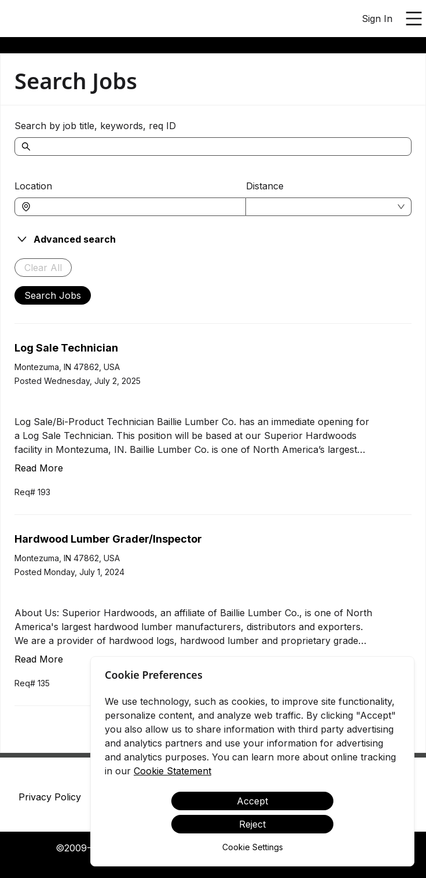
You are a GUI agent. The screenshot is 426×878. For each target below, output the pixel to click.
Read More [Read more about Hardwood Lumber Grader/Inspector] (38, 659)
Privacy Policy (50, 797)
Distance (265, 186)
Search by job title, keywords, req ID (95, 125)
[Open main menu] (414, 18)
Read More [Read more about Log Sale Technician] (38, 468)
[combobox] (136, 207)
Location (33, 186)
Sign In (377, 18)
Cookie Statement (172, 771)
